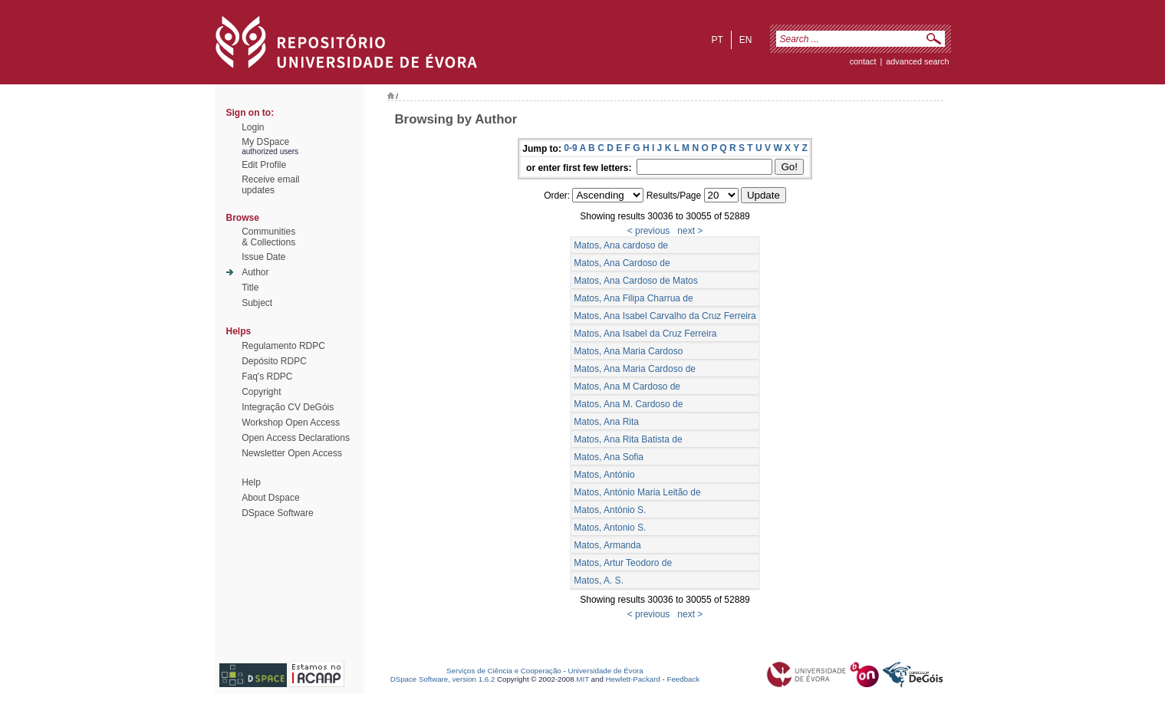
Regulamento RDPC (283, 345)
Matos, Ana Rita (606, 421)
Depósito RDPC (274, 361)
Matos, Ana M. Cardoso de (628, 404)
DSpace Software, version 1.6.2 (442, 679)
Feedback (682, 679)
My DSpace (265, 141)
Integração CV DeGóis (288, 407)
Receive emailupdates (270, 185)
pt (716, 40)
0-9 (570, 148)
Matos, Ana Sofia (608, 457)
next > (690, 230)
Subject (257, 303)
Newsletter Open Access (292, 453)
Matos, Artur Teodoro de (623, 562)
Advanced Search (917, 61)
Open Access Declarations (296, 438)
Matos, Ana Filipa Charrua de (633, 298)
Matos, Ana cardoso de (621, 245)
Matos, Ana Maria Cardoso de (635, 368)
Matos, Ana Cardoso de (622, 263)
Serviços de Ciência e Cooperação (503, 670)
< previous (648, 230)
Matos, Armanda (607, 545)
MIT (582, 679)
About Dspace (270, 497)
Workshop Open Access (291, 422)
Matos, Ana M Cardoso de (627, 386)
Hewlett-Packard (633, 679)
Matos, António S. (610, 510)
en (745, 40)
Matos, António (604, 474)
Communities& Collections (268, 237)
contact (863, 61)
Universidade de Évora (605, 670)
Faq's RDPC (267, 376)
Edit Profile (264, 165)
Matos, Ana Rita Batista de (628, 439)
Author (255, 272)
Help (251, 482)
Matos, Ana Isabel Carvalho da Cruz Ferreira (664, 316)
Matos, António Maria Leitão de (637, 492)
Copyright (261, 391)
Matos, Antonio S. (610, 527)
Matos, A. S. (599, 580)
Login (253, 127)
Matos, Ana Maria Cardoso (628, 351)
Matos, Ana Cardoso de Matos (635, 280)
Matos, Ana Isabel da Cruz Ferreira (645, 333)
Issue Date (263, 257)
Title (250, 287)
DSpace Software (277, 513)
